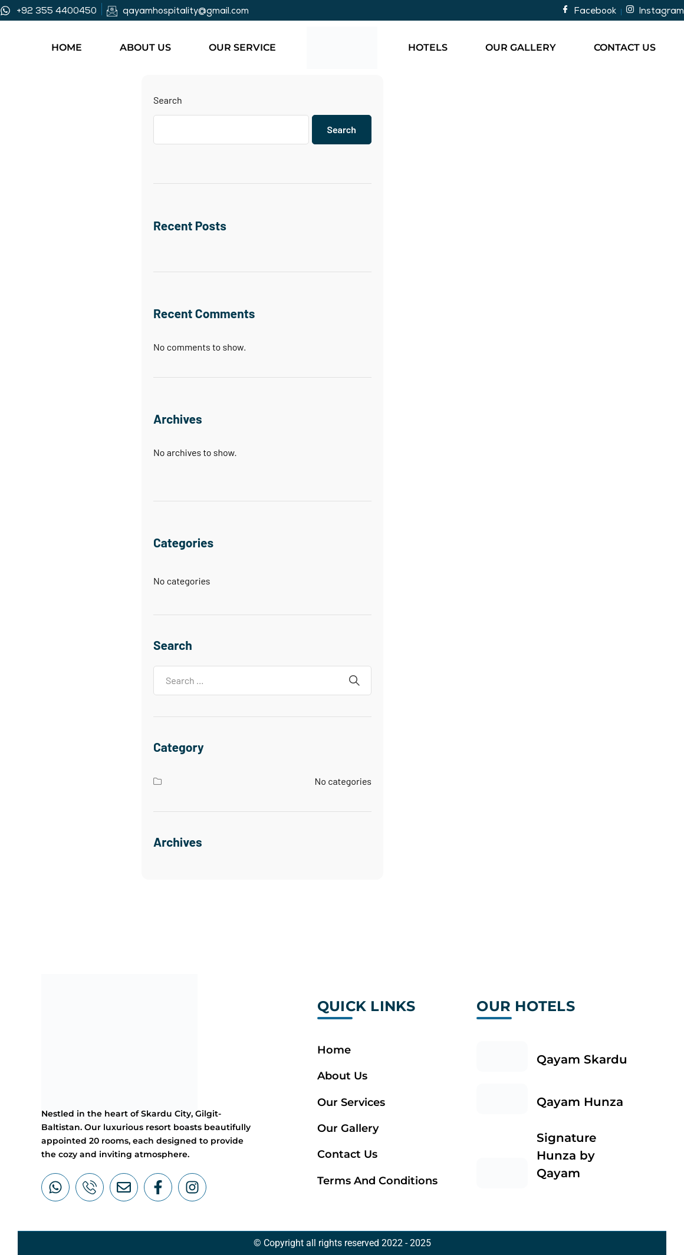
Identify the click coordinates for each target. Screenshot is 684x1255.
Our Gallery (520, 47)
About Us (145, 47)
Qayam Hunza (580, 1102)
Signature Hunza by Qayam (566, 1156)
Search (167, 99)
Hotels (428, 47)
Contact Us (625, 47)
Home (66, 47)
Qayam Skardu (582, 1059)
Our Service (242, 47)
